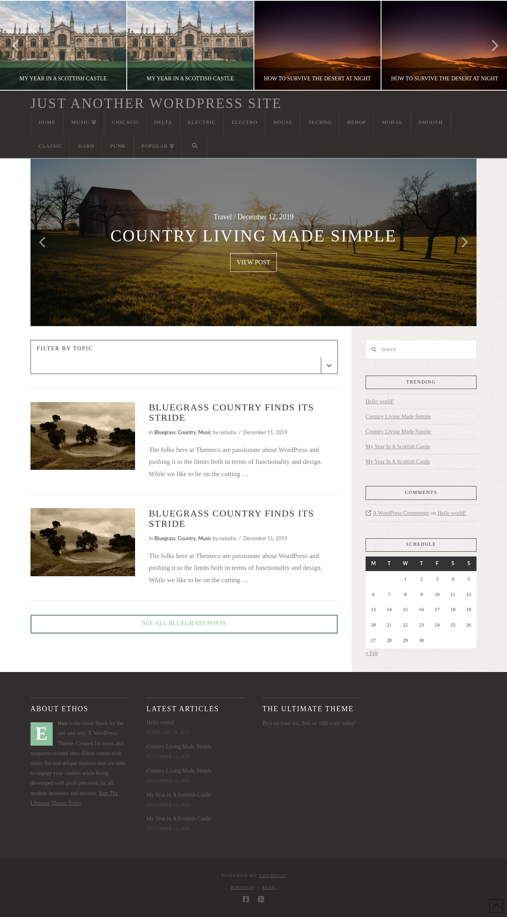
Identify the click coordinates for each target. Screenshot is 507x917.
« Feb (372, 653)
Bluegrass (164, 432)
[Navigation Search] (194, 146)
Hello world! (380, 401)
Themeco (272, 875)
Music (204, 432)
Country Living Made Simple (398, 417)
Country (187, 432)
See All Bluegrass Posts (184, 623)
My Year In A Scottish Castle (398, 447)
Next (490, 45)
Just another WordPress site (156, 103)
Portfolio (243, 887)
